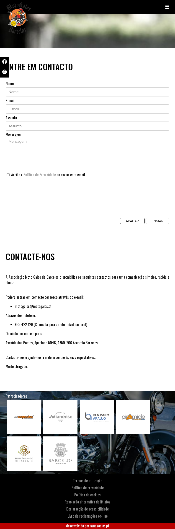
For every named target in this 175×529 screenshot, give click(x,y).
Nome (10, 83)
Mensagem (13, 134)
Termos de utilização (87, 480)
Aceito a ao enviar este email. (46, 174)
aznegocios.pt (99, 526)
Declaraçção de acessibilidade (87, 509)
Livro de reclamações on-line (87, 516)
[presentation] (40, 200)
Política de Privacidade (39, 174)
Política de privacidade (88, 487)
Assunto (11, 117)
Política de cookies (87, 495)
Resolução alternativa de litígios (87, 502)
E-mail (10, 100)
